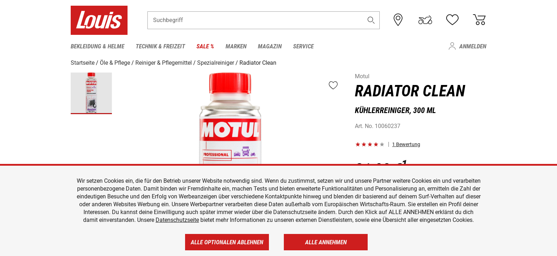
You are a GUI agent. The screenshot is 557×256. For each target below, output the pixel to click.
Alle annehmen (326, 242)
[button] (371, 20)
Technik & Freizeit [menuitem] (160, 46)
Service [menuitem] (303, 46)
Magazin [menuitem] (270, 46)
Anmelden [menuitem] (472, 46)
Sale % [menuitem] (205, 46)
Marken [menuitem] (236, 46)
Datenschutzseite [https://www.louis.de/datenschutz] (177, 220)
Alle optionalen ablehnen (227, 242)
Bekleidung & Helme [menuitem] (97, 46)
